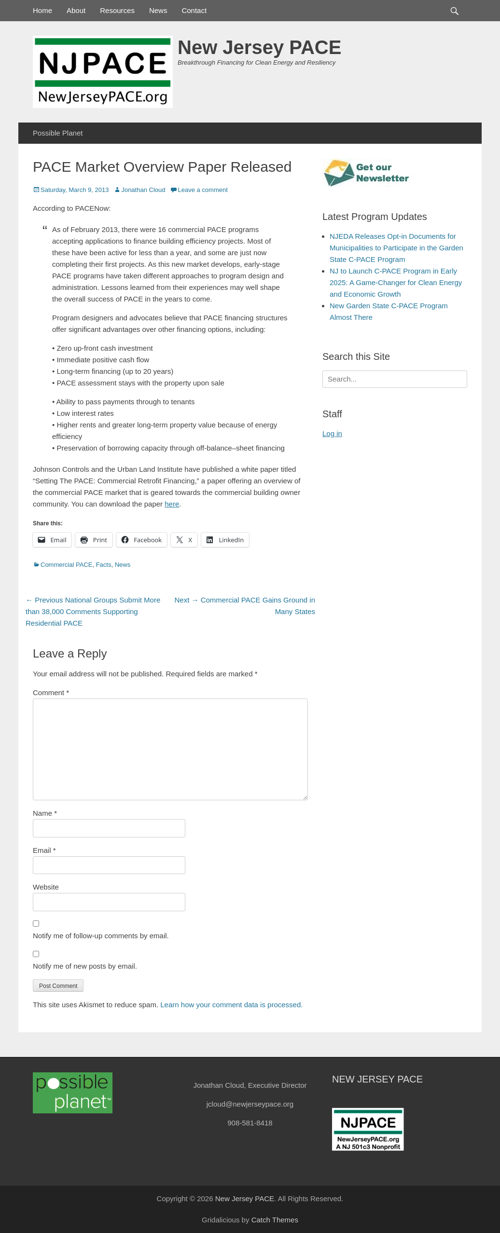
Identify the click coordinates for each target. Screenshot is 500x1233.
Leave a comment (202, 189)
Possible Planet (58, 133)
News (158, 10)
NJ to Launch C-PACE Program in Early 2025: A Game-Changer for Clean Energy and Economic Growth (396, 282)
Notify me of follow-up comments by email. (101, 936)
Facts (103, 564)
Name (45, 813)
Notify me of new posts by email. (85, 966)
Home (42, 10)
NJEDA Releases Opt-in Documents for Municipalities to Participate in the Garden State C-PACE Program (396, 247)
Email (44, 850)
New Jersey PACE (259, 47)
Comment (51, 692)
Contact (194, 10)
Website (46, 887)
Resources (117, 10)
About (76, 10)
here (172, 504)
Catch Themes (274, 1220)
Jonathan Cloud (143, 189)
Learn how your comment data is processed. (231, 1004)
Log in (332, 433)
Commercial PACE (66, 564)
